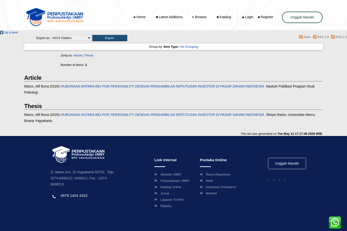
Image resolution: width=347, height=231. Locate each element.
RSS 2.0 (338, 37)
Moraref (208, 193)
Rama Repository (215, 174)
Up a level (9, 32)
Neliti (206, 181)
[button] (109, 38)
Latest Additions (169, 17)
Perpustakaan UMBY (172, 181)
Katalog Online (167, 187)
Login (247, 17)
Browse (199, 17)
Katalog (224, 17)
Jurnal (161, 193)
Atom (304, 37)
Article (77, 55)
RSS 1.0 (320, 37)
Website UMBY (168, 174)
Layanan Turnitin (169, 199)
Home (139, 17)
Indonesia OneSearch (218, 187)
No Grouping (189, 46)
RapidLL (163, 206)
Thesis (89, 55)
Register (265, 17)
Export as (42, 38)
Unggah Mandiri (302, 17)
